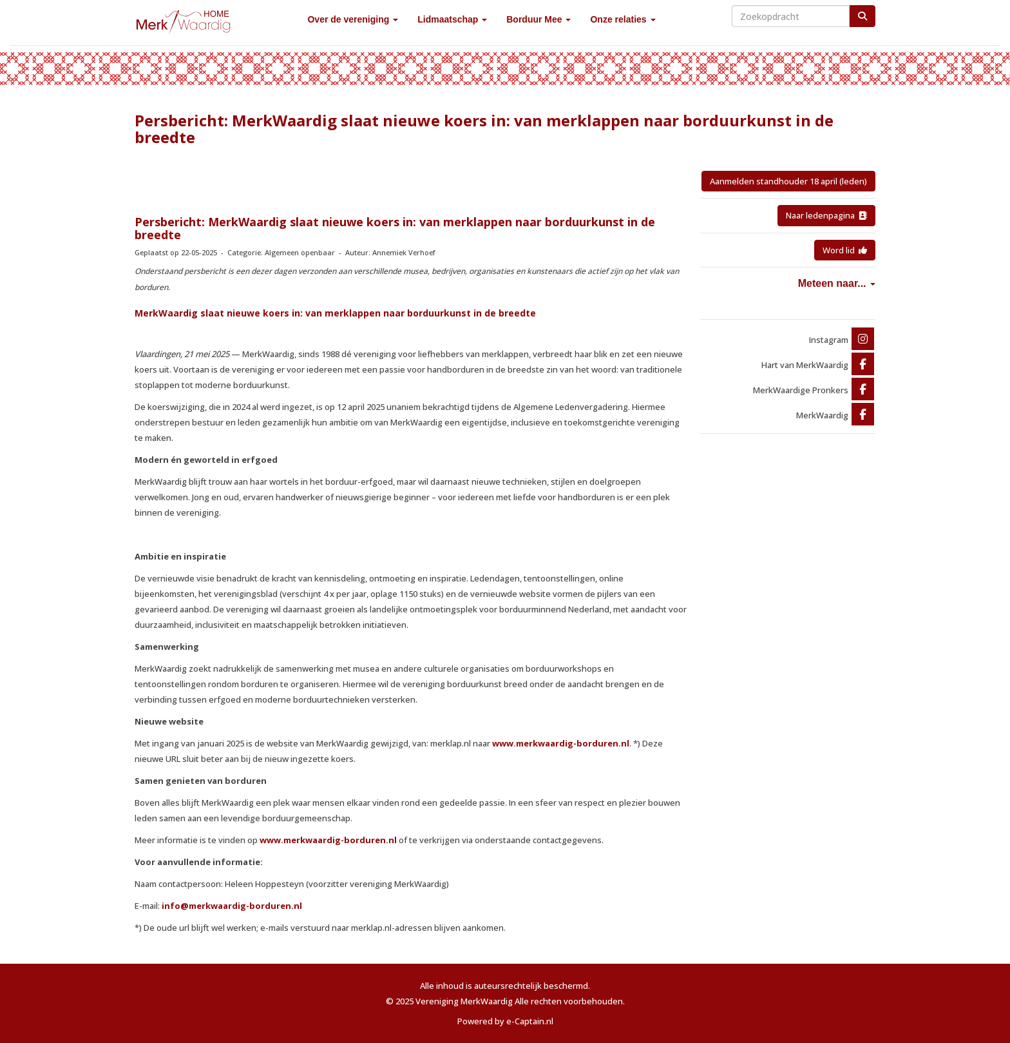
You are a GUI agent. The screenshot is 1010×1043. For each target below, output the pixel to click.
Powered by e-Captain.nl (505, 1021)
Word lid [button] (845, 250)
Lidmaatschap (452, 19)
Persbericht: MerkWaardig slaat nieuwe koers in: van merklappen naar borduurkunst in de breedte (395, 228)
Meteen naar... (836, 283)
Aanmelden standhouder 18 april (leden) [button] (788, 181)
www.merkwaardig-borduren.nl (560, 743)
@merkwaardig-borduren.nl (232, 905)
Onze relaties (622, 19)
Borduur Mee (538, 19)
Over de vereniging (352, 19)
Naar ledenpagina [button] (826, 215)
